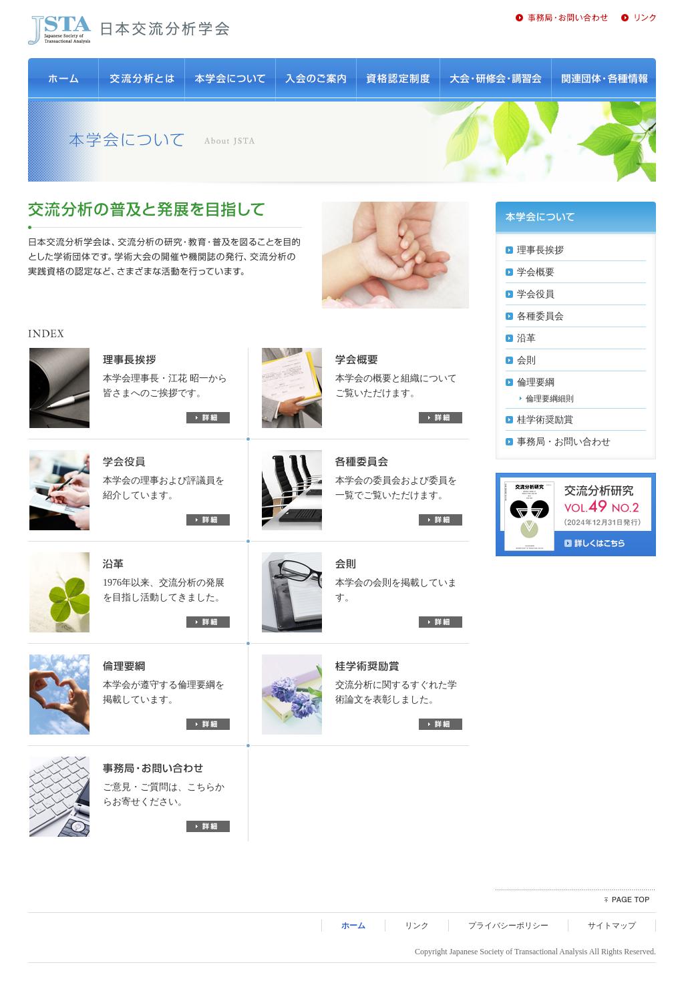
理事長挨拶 (540, 250)
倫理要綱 (535, 382)
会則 (526, 360)
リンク (417, 925)
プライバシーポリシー (508, 925)
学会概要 (535, 272)
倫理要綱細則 (550, 398)
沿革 (526, 338)
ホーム (353, 925)
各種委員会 (540, 316)
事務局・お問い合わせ (564, 442)
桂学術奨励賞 (545, 420)
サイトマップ (612, 925)
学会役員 (535, 294)
